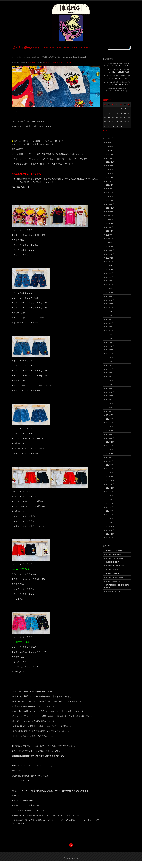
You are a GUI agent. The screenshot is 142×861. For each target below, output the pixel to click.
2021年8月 (109, 174)
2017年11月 (110, 346)
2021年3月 (109, 193)
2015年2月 (109, 473)
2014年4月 (109, 511)
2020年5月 (109, 231)
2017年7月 (109, 361)
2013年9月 (109, 538)
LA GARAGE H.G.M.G (113, 591)
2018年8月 (109, 311)
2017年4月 (109, 373)
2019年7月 (109, 269)
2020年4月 (109, 235)
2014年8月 (109, 496)
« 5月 (105, 130)
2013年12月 (110, 526)
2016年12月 (110, 388)
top (71, 845)
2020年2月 (109, 243)
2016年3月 (109, 423)
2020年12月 (110, 204)
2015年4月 (109, 465)
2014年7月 (109, 499)
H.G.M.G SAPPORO (113, 573)
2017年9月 (109, 354)
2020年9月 (109, 216)
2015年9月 (109, 446)
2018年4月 (109, 327)
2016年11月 (110, 392)
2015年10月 (110, 442)
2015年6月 (109, 457)
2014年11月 (110, 484)
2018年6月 (109, 319)
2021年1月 (109, 200)
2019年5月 (109, 277)
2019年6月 (109, 273)
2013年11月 (110, 530)
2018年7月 (109, 315)
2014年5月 (109, 507)
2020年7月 (109, 223)
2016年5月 (109, 415)
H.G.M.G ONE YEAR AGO (115, 566)
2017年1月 (109, 384)
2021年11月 (110, 162)
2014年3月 (109, 515)
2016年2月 (109, 427)
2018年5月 (109, 323)
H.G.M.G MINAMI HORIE (114, 558)
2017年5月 (109, 369)
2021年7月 (109, 177)
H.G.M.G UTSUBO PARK (115, 577)
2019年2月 (109, 288)
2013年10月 (110, 534)
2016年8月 (109, 404)
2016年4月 (109, 419)
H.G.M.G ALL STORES (114, 550)
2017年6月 (109, 365)
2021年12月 (110, 158)
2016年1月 (109, 430)
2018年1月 (109, 338)
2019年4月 (109, 281)
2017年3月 (109, 377)
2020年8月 (109, 220)
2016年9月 (109, 400)
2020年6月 (109, 227)
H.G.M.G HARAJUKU (113, 554)
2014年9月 (109, 492)
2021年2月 (109, 197)
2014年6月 (109, 503)
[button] (128, 47)
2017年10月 (110, 350)
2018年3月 (109, 331)
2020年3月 (109, 239)
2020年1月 (109, 246)
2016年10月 (110, 396)
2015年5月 (109, 461)
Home (13, 57)
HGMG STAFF (31, 62)
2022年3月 (109, 150)
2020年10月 (110, 212)
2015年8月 (109, 450)
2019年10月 (110, 258)
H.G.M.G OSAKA (112, 570)
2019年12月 (110, 250)
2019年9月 (109, 262)
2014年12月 (110, 480)
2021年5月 (109, 185)
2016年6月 (109, 411)
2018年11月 (110, 300)
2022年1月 (109, 154)
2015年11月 (110, 438)
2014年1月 (109, 522)
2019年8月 (109, 266)
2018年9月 (109, 308)
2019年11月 (110, 254)
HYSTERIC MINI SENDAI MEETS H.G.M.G (28, 57)
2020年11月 (110, 208)
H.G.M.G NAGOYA (112, 562)
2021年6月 (109, 181)
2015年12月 (110, 434)
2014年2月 (109, 519)
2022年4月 (109, 147)
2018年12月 (110, 296)
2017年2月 (109, 381)
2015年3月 (109, 469)
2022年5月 (109, 143)
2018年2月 (109, 334)
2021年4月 (109, 189)
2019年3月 (109, 285)
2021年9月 (109, 170)
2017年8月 (109, 358)
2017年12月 (110, 342)
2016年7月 (109, 407)
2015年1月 (109, 476)
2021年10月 (110, 166)
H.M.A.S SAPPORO (113, 581)
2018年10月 (110, 304)
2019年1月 (109, 292)
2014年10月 (110, 488)
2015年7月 (109, 453)
